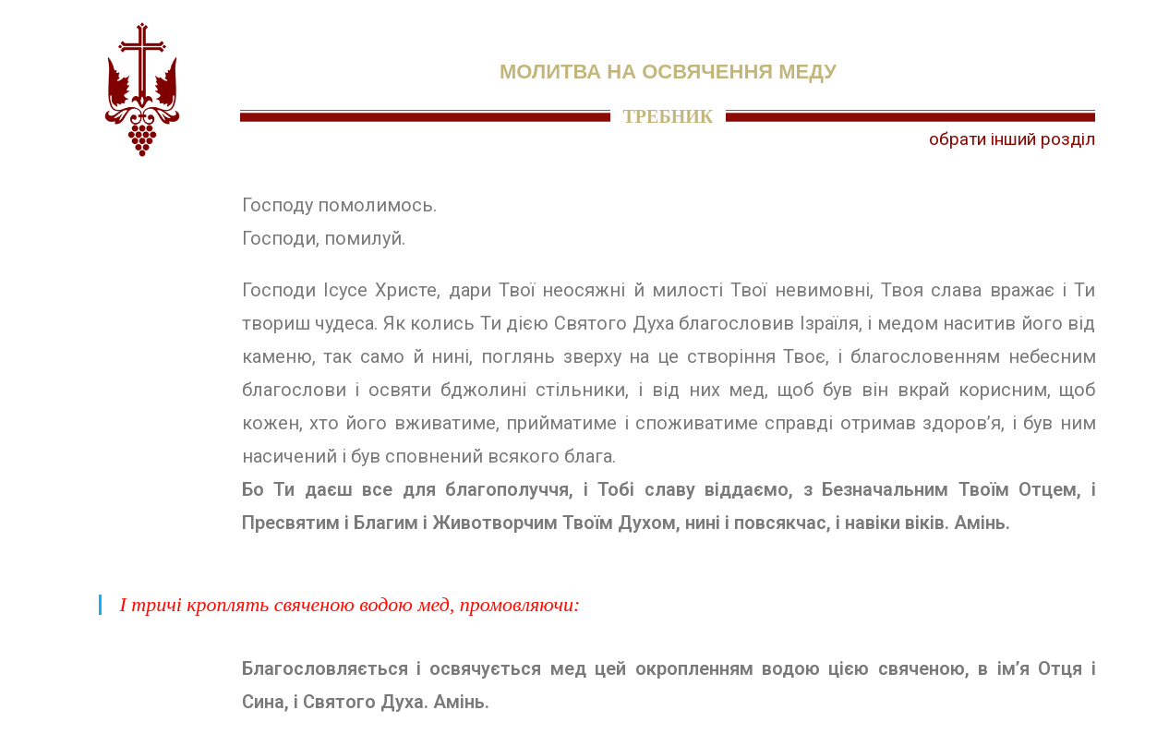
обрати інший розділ (1012, 139)
